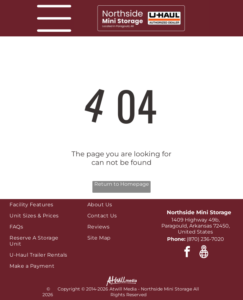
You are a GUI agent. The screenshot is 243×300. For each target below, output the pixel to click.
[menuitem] (40, 204)
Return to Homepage (121, 184)
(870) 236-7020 (205, 239)
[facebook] (187, 252)
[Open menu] (54, 18)
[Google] (204, 252)
